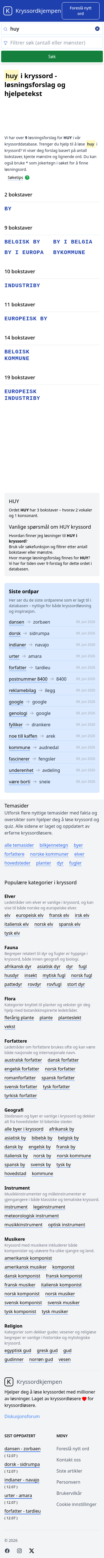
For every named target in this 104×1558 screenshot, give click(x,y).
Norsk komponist (22, 1294)
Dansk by (13, 1147)
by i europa (24, 252)
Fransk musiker (19, 1285)
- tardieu (22, 1511)
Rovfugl (54, 984)
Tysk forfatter (56, 1087)
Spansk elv (69, 924)
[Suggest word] (81, 10)
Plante (46, 1018)
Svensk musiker (63, 1302)
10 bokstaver (19, 271)
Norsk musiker (60, 1294)
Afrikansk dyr (18, 966)
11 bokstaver (19, 304)
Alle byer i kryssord (24, 1129)
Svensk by (41, 1164)
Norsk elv (43, 924)
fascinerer (19, 759)
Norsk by (42, 1156)
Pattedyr (13, 984)
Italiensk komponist (61, 1285)
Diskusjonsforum (22, 1416)
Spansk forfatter (58, 1078)
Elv (7, 915)
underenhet (21, 770)
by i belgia (73, 242)
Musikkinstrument (23, 1225)
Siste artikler (69, 1471)
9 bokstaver (18, 227)
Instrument (16, 1207)
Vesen (65, 1359)
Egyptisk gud (17, 1350)
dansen (16, 622)
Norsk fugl (81, 975)
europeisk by (25, 319)
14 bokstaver (19, 337)
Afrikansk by (61, 1129)
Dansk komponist (22, 1276)
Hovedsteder (17, 863)
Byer (78, 845)
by (8, 209)
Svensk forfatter (20, 1087)
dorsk (15, 633)
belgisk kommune (16, 355)
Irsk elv (82, 915)
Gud (67, 1350)
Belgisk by (68, 1138)
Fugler (75, 863)
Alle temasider (19, 845)
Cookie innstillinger (77, 1504)
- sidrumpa (22, 1464)
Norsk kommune (74, 1156)
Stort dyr (76, 984)
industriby (22, 285)
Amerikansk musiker (25, 1267)
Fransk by (65, 1147)
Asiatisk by (15, 1138)
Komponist (63, 1267)
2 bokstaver (18, 194)
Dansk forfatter (63, 1060)
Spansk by (14, 1164)
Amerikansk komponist (28, 1258)
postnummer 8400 (28, 679)
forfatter (17, 667)
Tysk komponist (20, 1311)
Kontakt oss (69, 1460)
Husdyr (11, 975)
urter (14, 656)
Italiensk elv (16, 924)
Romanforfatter (20, 1078)
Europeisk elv (30, 915)
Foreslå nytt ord (73, 1449)
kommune (19, 747)
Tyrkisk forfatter (20, 1095)
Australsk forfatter (23, 1060)
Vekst (9, 1026)
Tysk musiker (55, 1311)
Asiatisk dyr (49, 966)
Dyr (60, 863)
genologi (18, 713)
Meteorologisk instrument (31, 1216)
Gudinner (14, 1359)
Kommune (42, 1173)
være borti (19, 782)
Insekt (30, 975)
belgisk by (22, 242)
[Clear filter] (52, 42)
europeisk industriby (22, 395)
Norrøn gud (41, 1359)
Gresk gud (47, 1350)
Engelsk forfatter (21, 1069)
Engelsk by (40, 1147)
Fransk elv (59, 915)
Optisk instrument (66, 1225)
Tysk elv (12, 933)
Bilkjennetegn (54, 845)
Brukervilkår (69, 1493)
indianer (17, 645)
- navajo (21, 1480)
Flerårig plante (19, 1018)
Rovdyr (34, 984)
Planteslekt (69, 1018)
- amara (18, 1495)
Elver (79, 854)
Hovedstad (15, 1173)
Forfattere (14, 854)
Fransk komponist (64, 1276)
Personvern (68, 1482)
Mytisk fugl (53, 975)
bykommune (69, 252)
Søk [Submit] (52, 56)
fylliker (16, 725)
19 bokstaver (19, 377)
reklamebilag (22, 690)
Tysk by (64, 1164)
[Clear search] (97, 29)
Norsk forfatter (60, 1069)
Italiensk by (16, 1156)
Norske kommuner (49, 854)
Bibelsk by (42, 1138)
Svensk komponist (23, 1302)
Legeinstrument (49, 1207)
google (16, 702)
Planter (43, 863)
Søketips (15, 177)
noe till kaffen (23, 736)
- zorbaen (22, 1449)
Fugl (82, 966)
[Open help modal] (27, 177)
